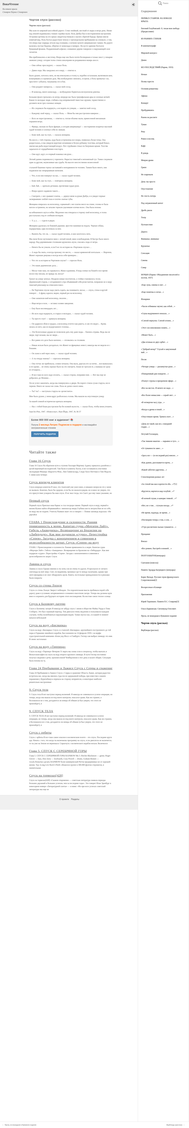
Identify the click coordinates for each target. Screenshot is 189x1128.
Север (143, 267)
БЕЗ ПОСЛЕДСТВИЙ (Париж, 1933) (157, 67)
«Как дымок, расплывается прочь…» (157, 463)
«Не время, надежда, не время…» (155, 513)
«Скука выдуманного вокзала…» (155, 313)
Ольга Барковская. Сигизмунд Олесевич (158, 609)
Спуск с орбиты (40, 732)
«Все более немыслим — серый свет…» (158, 395)
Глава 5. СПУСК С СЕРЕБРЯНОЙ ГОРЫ (58, 751)
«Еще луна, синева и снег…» (153, 285)
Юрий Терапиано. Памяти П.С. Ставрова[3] (160, 601)
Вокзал (144, 541)
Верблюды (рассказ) (149, 630)
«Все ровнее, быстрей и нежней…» (156, 548)
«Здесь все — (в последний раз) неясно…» (159, 455)
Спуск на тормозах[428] (46, 775)
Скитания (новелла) (149, 563)
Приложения (146, 594)
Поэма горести (147, 81)
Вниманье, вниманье (150, 239)
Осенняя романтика (149, 89)
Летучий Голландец (149, 434)
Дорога (144, 232)
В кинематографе (148, 46)
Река (143, 132)
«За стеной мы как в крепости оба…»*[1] (159, 484)
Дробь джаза (146, 210)
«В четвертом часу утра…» (153, 402)
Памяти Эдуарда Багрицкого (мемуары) (158, 570)
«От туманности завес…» (152, 448)
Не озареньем (147, 174)
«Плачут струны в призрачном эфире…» (158, 381)
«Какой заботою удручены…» (154, 470)
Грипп (143, 167)
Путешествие (147, 224)
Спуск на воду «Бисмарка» (48, 625)
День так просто (148, 182)
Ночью (144, 74)
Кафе (143, 146)
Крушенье (145, 246)
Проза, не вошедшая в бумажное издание (159, 616)
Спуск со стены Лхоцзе (45, 585)
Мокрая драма (147, 160)
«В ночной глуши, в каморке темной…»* (159, 498)
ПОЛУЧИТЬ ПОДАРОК (45, 434)
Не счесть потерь (148, 196)
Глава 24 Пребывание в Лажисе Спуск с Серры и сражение (70, 668)
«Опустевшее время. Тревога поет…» (157, 417)
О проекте (64, 799)
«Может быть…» (148, 335)
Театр (143, 217)
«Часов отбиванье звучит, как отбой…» (158, 306)
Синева (144, 260)
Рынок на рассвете (149, 117)
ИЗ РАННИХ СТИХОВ (151, 39)
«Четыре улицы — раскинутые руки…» (158, 366)
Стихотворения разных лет (152, 477)
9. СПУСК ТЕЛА (41, 711)
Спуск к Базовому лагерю (47, 603)
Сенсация (145, 253)
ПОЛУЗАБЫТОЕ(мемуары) (153, 555)
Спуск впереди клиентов (46, 482)
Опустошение (147, 189)
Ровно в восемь (147, 139)
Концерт (144, 103)
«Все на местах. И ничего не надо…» (157, 388)
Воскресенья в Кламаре (151, 587)
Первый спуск (39, 500)
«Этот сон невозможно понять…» (155, 328)
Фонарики (145, 299)
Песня (143, 359)
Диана (143, 60)
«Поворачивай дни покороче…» (155, 374)
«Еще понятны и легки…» (152, 292)
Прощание (145, 534)
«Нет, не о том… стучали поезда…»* (157, 505)
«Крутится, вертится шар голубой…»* (157, 491)
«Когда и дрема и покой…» (153, 409)
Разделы (75, 799)
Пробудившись (147, 110)
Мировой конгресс (149, 53)
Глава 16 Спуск (40, 460)
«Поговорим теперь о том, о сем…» (156, 520)
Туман (143, 124)
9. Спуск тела (38, 689)
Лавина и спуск (40, 564)
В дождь (144, 153)
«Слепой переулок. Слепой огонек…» (157, 321)
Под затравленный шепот (152, 203)
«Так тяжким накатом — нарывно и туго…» (160, 441)
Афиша (144, 96)
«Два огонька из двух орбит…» (154, 342)
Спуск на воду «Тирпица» (47, 646)
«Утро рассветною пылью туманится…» (158, 527)
